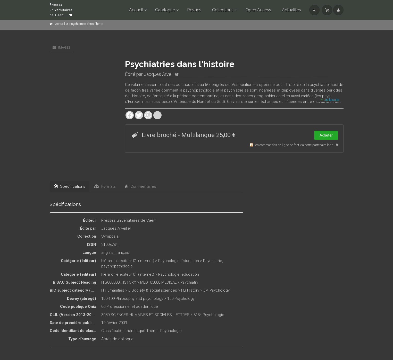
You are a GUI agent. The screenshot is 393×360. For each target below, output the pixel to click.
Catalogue (165, 9)
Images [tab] (61, 47)
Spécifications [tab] (69, 186)
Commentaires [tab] (140, 186)
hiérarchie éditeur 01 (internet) (127, 260)
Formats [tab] (105, 186)
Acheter (326, 135)
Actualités (291, 9)
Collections (222, 9)
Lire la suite (330, 100)
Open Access (258, 9)
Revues (194, 9)
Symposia (110, 236)
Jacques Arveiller (161, 74)
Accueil (136, 9)
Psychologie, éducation (178, 260)
